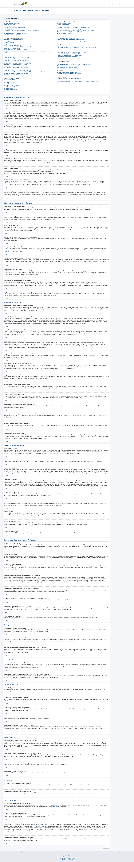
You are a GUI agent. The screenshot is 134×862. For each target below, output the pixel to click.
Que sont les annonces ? (9, 86)
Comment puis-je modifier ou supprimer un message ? (16, 58)
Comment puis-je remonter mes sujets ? (13, 74)
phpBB (62, 857)
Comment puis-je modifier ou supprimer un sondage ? (16, 64)
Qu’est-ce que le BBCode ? (10, 79)
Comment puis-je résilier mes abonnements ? (67, 67)
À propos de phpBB (54, 806)
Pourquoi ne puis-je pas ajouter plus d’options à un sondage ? (17, 63)
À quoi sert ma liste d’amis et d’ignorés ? (66, 46)
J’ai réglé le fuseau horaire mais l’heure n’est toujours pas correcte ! (19, 44)
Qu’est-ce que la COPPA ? (9, 24)
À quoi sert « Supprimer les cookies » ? (12, 34)
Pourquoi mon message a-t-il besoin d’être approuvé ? (16, 73)
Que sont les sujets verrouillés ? (11, 89)
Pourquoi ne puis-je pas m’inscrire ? (12, 26)
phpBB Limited (43, 805)
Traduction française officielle (65, 858)
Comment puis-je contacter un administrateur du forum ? (70, 83)
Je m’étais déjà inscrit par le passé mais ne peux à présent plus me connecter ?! (22, 30)
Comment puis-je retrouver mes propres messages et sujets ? (71, 58)
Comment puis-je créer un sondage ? (12, 61)
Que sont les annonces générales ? (11, 85)
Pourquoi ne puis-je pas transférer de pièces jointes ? (16, 67)
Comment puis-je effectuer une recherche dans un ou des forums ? (72, 52)
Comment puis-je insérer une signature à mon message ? (17, 60)
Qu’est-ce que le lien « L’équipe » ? (65, 33)
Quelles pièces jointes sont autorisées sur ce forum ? (69, 72)
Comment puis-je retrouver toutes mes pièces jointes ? (69, 73)
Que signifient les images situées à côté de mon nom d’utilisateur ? (19, 46)
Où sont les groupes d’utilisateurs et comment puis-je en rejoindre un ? (73, 27)
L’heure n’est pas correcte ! (10, 42)
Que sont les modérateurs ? (63, 24)
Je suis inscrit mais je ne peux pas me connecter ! (15, 27)
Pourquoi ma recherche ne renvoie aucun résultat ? (68, 53)
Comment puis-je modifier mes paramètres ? (14, 39)
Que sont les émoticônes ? (10, 82)
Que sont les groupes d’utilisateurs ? (65, 26)
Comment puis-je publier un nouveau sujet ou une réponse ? (17, 57)
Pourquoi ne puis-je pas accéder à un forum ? (14, 66)
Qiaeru (74, 858)
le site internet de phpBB (10, 251)
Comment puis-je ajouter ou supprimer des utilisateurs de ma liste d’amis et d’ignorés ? (77, 47)
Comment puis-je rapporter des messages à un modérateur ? (17, 70)
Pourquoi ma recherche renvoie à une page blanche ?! (69, 55)
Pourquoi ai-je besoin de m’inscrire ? (12, 23)
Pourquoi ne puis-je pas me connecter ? (12, 29)
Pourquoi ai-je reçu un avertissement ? (12, 69)
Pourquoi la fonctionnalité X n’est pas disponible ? (68, 80)
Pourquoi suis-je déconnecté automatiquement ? (15, 33)
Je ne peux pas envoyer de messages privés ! (67, 38)
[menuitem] (116, 4)
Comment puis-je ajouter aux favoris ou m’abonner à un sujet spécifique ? (74, 64)
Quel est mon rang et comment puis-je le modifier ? (15, 49)
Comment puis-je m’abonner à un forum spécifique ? (69, 65)
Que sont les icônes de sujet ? (10, 91)
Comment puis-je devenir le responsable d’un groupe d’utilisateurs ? (73, 29)
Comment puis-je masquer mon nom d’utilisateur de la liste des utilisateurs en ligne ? (23, 41)
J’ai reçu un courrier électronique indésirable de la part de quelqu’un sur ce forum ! (76, 41)
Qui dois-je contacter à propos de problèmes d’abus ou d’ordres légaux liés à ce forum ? (77, 81)
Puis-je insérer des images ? (10, 84)
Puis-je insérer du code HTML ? (11, 81)
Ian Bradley (70, 855)
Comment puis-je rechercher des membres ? (67, 56)
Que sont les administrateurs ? (64, 23)
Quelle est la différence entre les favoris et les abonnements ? (71, 63)
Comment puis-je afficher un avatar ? (12, 48)
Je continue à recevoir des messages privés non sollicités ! (70, 39)
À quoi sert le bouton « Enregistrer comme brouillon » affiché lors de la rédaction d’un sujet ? (25, 71)
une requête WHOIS (39, 826)
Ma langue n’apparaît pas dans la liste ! (12, 45)
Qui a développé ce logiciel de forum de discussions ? (69, 78)
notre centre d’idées (92, 815)
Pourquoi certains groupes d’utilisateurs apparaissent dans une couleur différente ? (76, 30)
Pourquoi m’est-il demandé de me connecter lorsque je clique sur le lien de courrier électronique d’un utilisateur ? (27, 51)
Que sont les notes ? (8, 88)
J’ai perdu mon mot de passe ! (10, 31)
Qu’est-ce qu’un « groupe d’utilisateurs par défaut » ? (69, 31)
